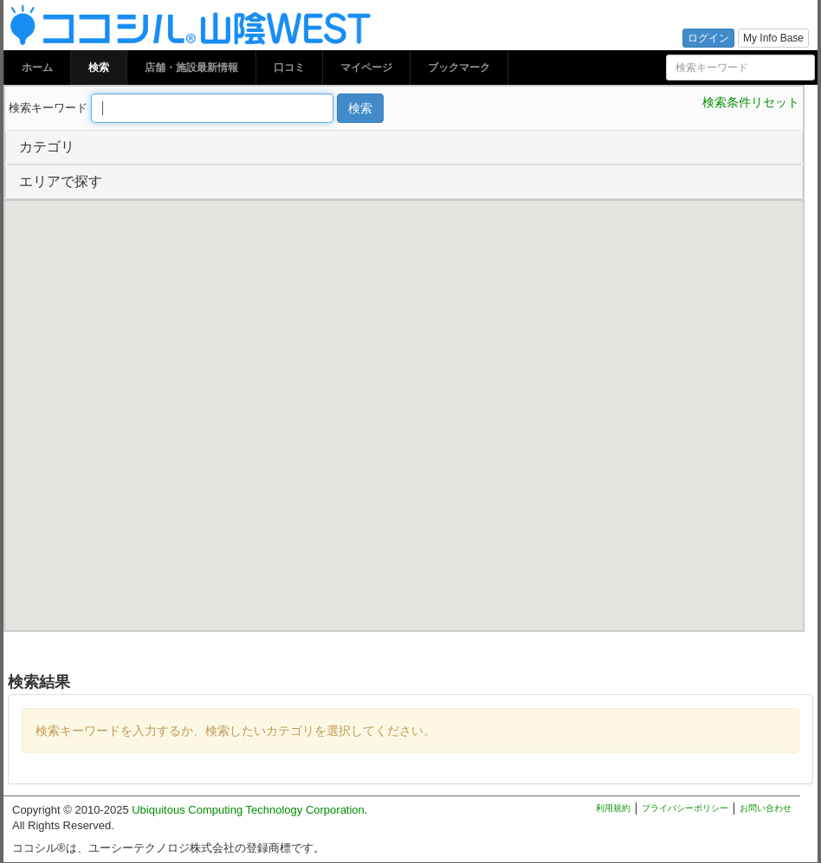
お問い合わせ (766, 808)
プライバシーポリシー (685, 808)
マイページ (366, 67)
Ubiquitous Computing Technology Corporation (248, 809)
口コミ (289, 67)
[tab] (404, 147)
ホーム (37, 67)
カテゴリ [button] (46, 146)
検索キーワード (48, 107)
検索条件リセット (750, 102)
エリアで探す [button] (60, 181)
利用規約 (613, 808)
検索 (98, 67)
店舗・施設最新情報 (191, 67)
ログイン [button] (708, 38)
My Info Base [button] (773, 38)
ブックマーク (459, 67)
